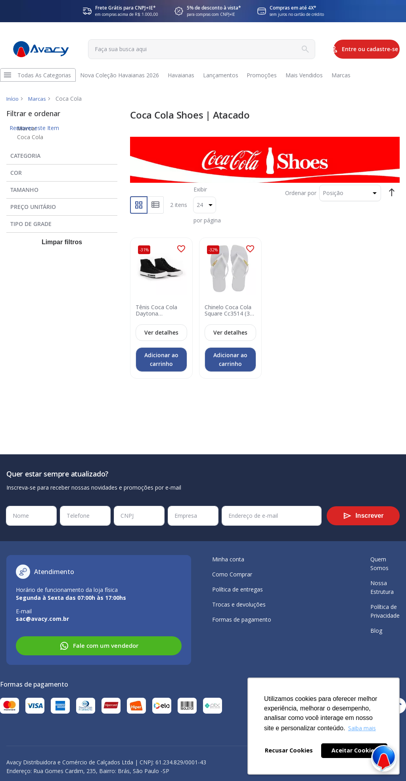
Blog (376, 630)
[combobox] (184, 49)
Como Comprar (232, 574)
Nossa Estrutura (382, 587)
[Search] (276, 49)
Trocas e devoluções (239, 604)
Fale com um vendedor (98, 646)
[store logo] (38, 49)
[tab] (61, 160)
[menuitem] (46, 78)
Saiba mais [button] (362, 728)
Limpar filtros (62, 248)
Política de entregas (237, 589)
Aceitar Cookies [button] (354, 750)
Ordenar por (300, 199)
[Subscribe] (363, 515)
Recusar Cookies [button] (289, 750)
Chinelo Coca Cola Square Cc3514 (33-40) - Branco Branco (229, 315)
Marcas (38, 105)
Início (13, 105)
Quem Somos (379, 563)
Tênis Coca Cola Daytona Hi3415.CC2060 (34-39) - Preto (157, 315)
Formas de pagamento (241, 619)
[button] (181, 255)
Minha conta (228, 559)
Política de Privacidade (385, 611)
